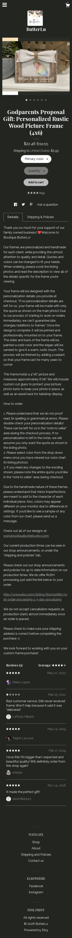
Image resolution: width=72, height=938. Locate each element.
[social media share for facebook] (16, 204)
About (36, 848)
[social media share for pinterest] (31, 204)
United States (40, 151)
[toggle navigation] (4, 5)
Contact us (36, 861)
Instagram (36, 892)
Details (13, 217)
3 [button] (34, 100)
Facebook (36, 886)
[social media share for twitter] (24, 204)
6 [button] (46, 100)
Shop (36, 842)
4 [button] (38, 100)
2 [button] (30, 100)
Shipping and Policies (36, 854)
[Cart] (67, 6)
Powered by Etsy (36, 930)
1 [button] (26, 100)
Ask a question (47, 204)
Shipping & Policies (40, 217)
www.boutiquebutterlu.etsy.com (26, 536)
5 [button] (42, 100)
